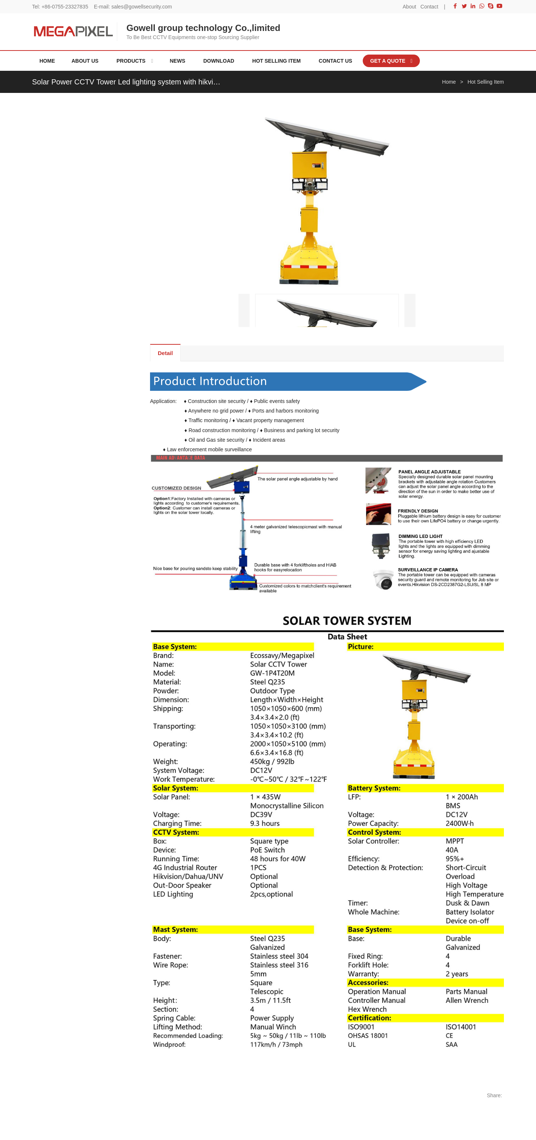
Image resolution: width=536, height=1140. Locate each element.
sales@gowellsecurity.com (141, 7)
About (409, 7)
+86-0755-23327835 (65, 7)
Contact (429, 7)
